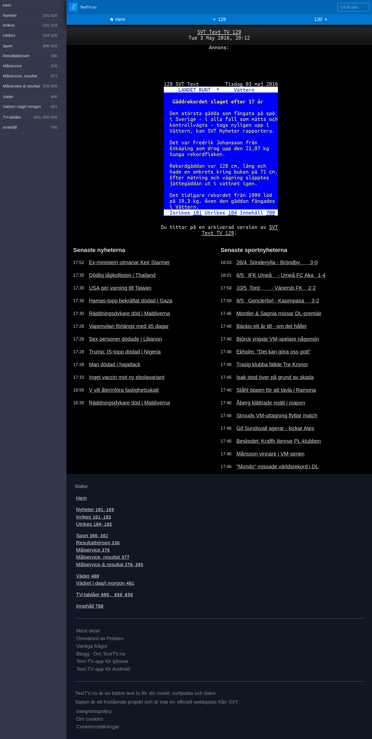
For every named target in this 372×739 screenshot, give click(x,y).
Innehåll (89, 606)
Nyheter (95, 509)
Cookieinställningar (97, 726)
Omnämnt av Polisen (100, 638)
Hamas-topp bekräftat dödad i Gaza (130, 301)
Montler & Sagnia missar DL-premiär (278, 313)
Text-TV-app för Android (103, 669)
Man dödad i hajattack (114, 364)
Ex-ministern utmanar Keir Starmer (129, 262)
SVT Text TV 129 (219, 32)
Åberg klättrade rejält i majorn (270, 403)
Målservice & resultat (109, 564)
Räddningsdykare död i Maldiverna (129, 313)
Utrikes (94, 524)
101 (197, 212)
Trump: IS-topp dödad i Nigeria (125, 352)
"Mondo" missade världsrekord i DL (277, 466)
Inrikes (93, 517)
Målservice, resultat (102, 557)
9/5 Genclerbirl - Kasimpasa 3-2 (277, 301)
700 (270, 212)
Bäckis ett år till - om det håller (271, 326)
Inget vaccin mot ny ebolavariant (126, 377)
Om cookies (89, 719)
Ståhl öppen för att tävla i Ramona (276, 390)
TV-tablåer (104, 594)
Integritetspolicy (94, 711)
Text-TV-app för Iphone (102, 661)
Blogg (82, 654)
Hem (117, 19)
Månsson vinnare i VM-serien (270, 454)
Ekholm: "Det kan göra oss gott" (273, 352)
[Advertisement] (219, 63)
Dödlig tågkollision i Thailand (122, 275)
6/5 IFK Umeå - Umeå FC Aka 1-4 (280, 275)
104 (232, 212)
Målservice (93, 550)
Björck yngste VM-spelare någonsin (277, 339)
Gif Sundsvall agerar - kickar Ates (275, 428)
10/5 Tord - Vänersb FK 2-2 (276, 288)
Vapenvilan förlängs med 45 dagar (129, 326)
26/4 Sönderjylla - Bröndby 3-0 (277, 262)
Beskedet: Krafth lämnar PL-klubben (278, 441)
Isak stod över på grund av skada (275, 377)
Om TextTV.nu (109, 654)
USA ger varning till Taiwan (120, 288)
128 (219, 19)
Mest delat (88, 630)
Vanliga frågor (92, 646)
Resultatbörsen (98, 542)
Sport (92, 535)
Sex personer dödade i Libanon (125, 339)
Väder (87, 576)
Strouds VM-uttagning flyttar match (276, 415)
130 (321, 19)
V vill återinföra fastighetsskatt (124, 390)
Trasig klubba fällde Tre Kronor (272, 364)
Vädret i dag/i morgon (105, 583)
